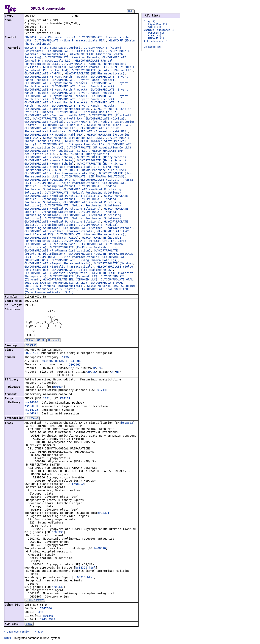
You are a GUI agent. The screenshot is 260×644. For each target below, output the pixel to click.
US (99, 368)
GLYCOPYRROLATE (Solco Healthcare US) (82, 270)
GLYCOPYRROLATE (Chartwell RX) (57, 119)
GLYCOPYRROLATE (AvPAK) (43, 73)
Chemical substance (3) (160, 30)
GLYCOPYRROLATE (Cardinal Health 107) (87, 112)
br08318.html (84, 577)
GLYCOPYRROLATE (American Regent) (72, 57)
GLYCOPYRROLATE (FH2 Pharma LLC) (51, 128)
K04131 (65, 398)
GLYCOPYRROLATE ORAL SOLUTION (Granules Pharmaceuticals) (74, 284)
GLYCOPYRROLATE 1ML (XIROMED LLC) (70, 279)
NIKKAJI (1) (156, 38)
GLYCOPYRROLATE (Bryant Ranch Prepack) (56, 77)
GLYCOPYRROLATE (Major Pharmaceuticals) (67, 183)
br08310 (100, 548)
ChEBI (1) (154, 35)
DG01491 (32, 353)
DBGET (9, 638)
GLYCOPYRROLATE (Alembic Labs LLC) (74, 51)
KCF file (41, 340)
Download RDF (152, 46)
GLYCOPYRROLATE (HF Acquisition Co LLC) (72, 144)
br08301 (103, 513)
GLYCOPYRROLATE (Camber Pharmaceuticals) (58, 109)
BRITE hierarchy (35, 600)
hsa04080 (31, 406)
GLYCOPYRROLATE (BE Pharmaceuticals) (94, 73)
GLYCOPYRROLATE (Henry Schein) (84, 154)
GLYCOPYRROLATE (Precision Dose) (51, 244)
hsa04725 (31, 410)
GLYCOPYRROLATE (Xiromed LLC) (73, 276)
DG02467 (75, 365)
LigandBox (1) (157, 24)
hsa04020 (31, 402)
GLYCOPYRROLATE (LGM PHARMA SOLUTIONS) (93, 176)
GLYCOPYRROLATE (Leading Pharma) (51, 180)
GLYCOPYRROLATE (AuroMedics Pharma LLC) (75, 67)
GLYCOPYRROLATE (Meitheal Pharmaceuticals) (98, 228)
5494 (40, 612)
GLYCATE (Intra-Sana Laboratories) (52, 48)
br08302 (78, 484)
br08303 (127, 423)
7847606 (46, 608)
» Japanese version (17, 632)
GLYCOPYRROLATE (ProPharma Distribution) (83, 247)
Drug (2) (150, 21)
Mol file (30, 340)
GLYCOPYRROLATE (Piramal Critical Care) (94, 241)
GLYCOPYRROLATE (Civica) (104, 119)
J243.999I (47, 619)
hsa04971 (31, 413)
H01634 (58, 387)
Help (130, 11)
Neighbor (31, 345)
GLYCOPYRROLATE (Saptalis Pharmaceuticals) (59, 267)
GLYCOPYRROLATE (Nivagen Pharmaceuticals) (90, 234)
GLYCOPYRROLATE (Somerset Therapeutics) (57, 273)
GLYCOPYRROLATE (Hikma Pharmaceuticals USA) (70, 40)
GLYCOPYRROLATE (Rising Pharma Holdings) (85, 260)
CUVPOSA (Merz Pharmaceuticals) (50, 37)
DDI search (32, 418)
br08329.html (85, 568)
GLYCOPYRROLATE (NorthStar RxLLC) (52, 238)
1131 (46, 398)
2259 (65, 357)
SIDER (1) (154, 27)
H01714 (101, 390)
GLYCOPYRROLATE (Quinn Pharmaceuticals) (67, 257)
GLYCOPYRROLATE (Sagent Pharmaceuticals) (58, 263)
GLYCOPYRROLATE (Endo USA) (62, 125)
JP (70, 368)
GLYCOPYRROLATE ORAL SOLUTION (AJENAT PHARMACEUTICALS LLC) (79, 281)
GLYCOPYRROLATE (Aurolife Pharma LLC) (102, 70)
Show (29, 624)
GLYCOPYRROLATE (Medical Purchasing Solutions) (83, 193)
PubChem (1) (156, 32)
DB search (53, 340)
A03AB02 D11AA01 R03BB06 (61, 361)
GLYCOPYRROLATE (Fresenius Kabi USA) (98, 131)
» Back (39, 632)
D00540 (48, 616)
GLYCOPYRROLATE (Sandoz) (113, 263)
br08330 (58, 532)
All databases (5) (156, 41)
